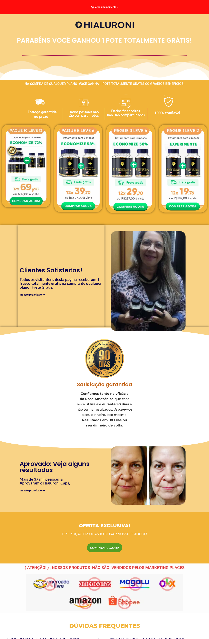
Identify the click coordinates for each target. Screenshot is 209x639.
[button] (115, 282)
